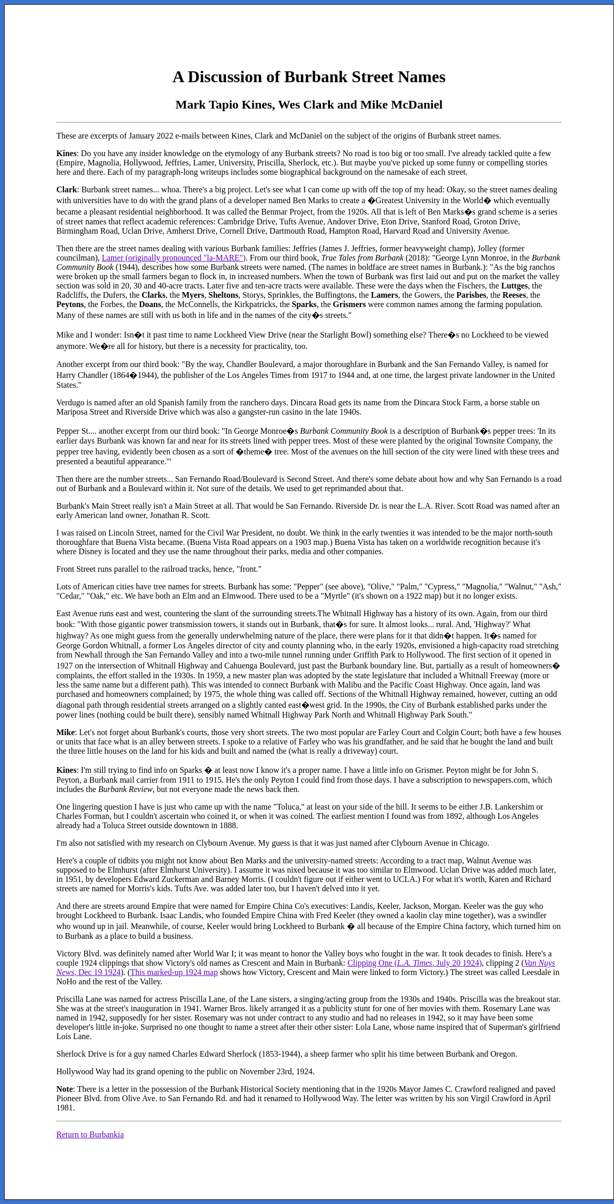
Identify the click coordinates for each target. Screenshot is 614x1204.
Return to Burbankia (90, 1134)
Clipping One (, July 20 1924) (414, 962)
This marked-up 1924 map (174, 972)
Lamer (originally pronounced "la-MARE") (173, 257)
